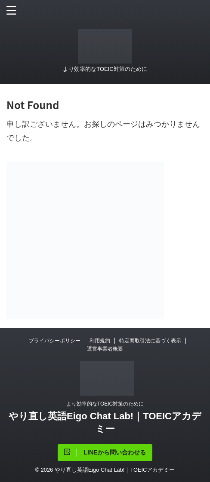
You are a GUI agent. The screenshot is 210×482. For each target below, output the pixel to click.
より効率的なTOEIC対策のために (105, 404)
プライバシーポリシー (54, 341)
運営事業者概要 (105, 349)
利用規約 (100, 341)
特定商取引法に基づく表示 (150, 341)
